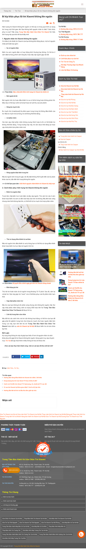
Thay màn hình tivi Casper (69, 144)
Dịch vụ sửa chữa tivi (68, 55)
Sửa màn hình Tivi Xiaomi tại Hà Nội (29, 414)
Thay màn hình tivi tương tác (11, 530)
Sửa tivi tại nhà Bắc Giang (69, 106)
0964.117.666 (29, 479)
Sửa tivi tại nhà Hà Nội (68, 103)
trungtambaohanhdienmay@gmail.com (63, 467)
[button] (8, 497)
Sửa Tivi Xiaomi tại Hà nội (8, 414)
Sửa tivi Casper (65, 139)
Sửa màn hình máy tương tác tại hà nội (35, 530)
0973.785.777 (29, 485)
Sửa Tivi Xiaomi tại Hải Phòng (50, 522)
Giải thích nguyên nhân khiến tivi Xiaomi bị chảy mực (37, 183)
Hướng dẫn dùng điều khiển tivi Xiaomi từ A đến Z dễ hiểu (23, 377)
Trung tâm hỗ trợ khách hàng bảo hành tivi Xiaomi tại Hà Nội (25, 416)
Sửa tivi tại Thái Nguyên (9, 522)
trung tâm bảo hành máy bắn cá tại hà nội (15, 526)
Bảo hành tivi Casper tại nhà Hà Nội (72, 150)
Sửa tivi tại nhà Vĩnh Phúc (69, 118)
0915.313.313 (29, 467)
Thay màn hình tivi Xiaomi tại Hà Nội (72, 95)
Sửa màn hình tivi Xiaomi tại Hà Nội (72, 90)
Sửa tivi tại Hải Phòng (68, 99)
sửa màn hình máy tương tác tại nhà (14, 538)
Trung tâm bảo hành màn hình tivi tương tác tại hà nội (19, 534)
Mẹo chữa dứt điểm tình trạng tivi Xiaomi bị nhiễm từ (31, 92)
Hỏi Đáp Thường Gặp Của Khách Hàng (72, 66)
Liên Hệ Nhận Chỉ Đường (69, 70)
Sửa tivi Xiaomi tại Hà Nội (70, 86)
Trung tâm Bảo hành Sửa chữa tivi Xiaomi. (27, 546)
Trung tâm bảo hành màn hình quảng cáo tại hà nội (55, 534)
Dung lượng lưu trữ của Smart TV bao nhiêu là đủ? (20, 381)
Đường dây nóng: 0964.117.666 (72, 39)
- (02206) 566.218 (39, 479)
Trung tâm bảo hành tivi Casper (71, 136)
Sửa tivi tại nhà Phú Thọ (69, 121)
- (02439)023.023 (39, 467)
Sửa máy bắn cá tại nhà (38, 526)
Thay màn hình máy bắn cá (57, 526)
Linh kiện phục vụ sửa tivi (70, 58)
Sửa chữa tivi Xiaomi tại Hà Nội (12, 518)
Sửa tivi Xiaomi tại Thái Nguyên (29, 522)
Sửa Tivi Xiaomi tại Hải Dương (56, 416)
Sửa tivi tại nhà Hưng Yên (69, 115)
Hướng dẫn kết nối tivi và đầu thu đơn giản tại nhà (20, 390)
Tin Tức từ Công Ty (68, 62)
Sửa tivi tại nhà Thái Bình (69, 112)
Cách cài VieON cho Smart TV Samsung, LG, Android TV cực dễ (25, 384)
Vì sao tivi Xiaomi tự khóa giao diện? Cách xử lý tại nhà (22, 387)
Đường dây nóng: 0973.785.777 (72, 34)
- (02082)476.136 (39, 485)
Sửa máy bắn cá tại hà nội (70, 522)
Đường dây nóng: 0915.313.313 (72, 29)
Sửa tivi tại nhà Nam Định (69, 109)
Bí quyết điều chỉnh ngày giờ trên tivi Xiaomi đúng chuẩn (32, 283)
